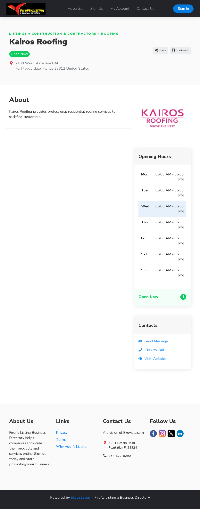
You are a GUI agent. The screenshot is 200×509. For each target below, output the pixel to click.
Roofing (110, 34)
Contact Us (145, 8)
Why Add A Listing (71, 446)
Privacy (61, 432)
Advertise (75, 8)
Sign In (183, 8)
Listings (18, 34)
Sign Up (96, 8)
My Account (119, 8)
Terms (61, 439)
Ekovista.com (81, 497)
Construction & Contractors (64, 34)
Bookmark (180, 50)
